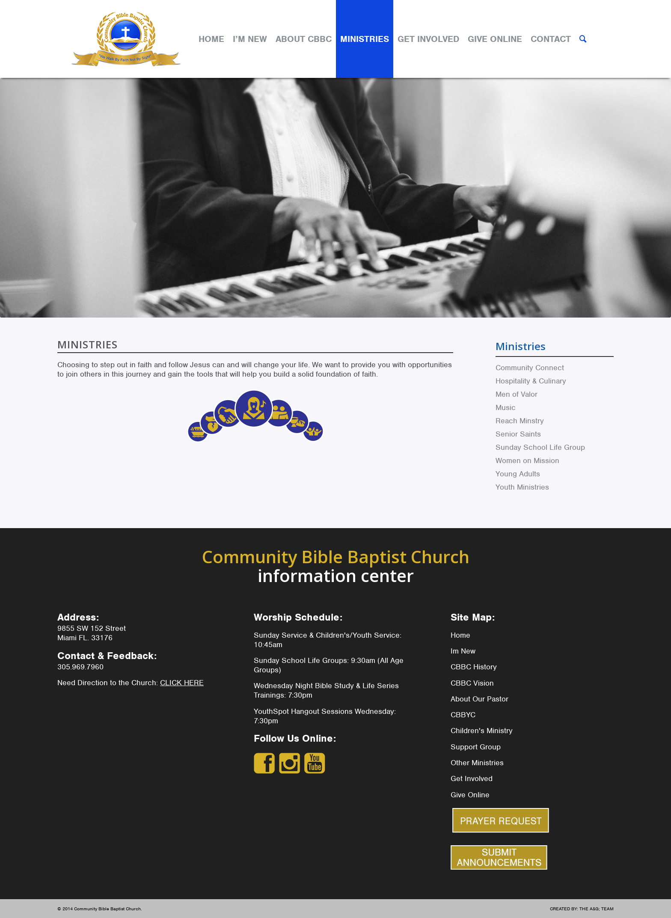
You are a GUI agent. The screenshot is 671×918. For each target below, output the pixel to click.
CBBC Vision (472, 683)
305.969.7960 (80, 666)
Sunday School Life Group (540, 447)
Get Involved (472, 778)
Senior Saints (518, 434)
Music (506, 407)
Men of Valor (516, 394)
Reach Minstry (520, 420)
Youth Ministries (522, 487)
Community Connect (530, 367)
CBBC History (474, 666)
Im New (463, 651)
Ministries (521, 346)
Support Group (476, 747)
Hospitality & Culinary (531, 381)
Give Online (470, 794)
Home (460, 635)
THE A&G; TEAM (596, 909)
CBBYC (463, 714)
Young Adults (518, 473)
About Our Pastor (479, 699)
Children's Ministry (482, 730)
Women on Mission (527, 460)
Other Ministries (477, 762)
